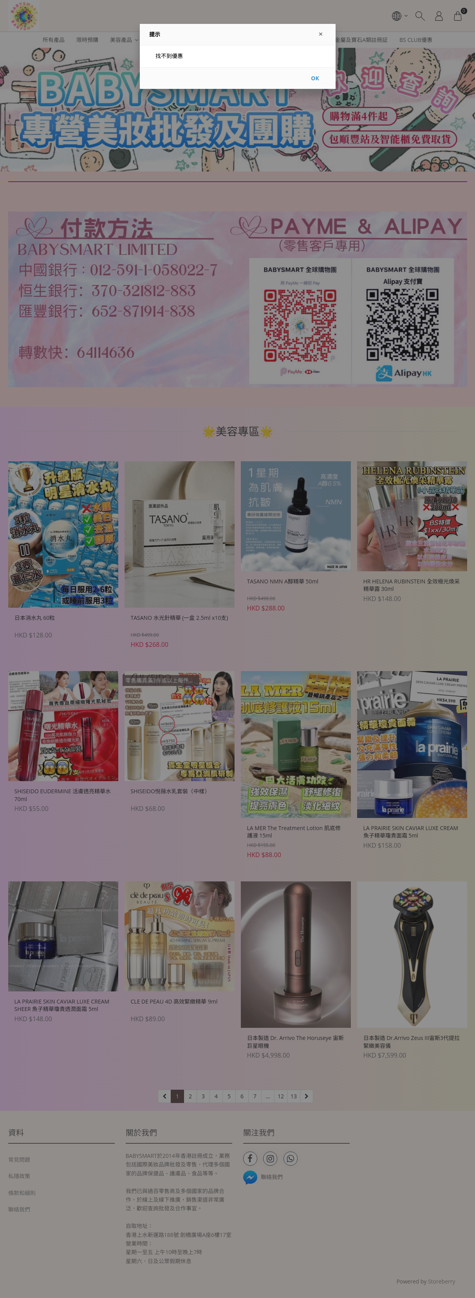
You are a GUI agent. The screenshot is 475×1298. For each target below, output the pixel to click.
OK (315, 78)
